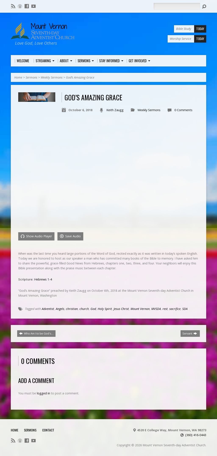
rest (165, 309)
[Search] (176, 6)
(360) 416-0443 (195, 435)
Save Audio (70, 236)
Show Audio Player (36, 236)
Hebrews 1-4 (43, 279)
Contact (48, 430)
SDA (185, 309)
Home (18, 77)
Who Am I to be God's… (36, 333)
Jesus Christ (121, 309)
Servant (189, 333)
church (84, 309)
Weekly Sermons (52, 77)
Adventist (48, 309)
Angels (60, 309)
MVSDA (156, 309)
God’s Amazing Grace (80, 77)
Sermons (31, 77)
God (93, 309)
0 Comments (183, 110)
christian (72, 309)
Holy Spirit (105, 309)
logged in (43, 393)
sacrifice (175, 309)
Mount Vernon (140, 309)
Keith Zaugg (115, 110)
